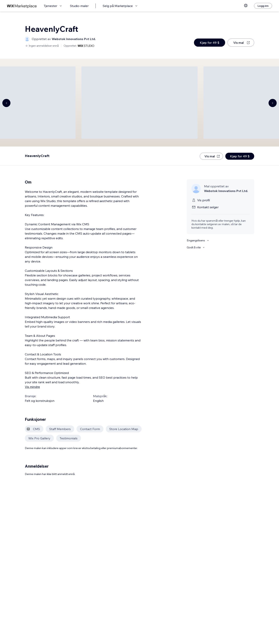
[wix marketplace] (22, 6)
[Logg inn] (263, 6)
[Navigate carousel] (6, 103)
